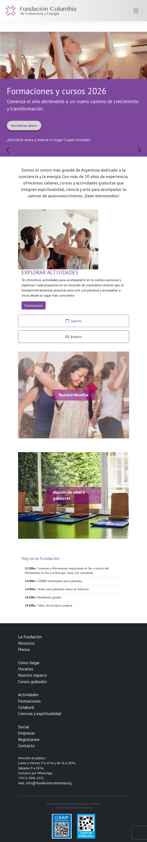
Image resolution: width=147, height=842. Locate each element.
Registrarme (28, 739)
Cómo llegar (29, 662)
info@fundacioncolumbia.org (48, 783)
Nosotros (26, 643)
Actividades (28, 694)
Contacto (26, 745)
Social (23, 726)
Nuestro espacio (32, 675)
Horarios (25, 668)
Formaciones (33, 305)
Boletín (73, 336)
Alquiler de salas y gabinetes (69, 495)
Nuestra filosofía (73, 394)
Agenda (73, 320)
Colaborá (26, 707)
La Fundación (30, 636)
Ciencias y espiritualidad (39, 713)
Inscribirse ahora (24, 125)
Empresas (26, 733)
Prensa (24, 649)
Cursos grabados (32, 681)
